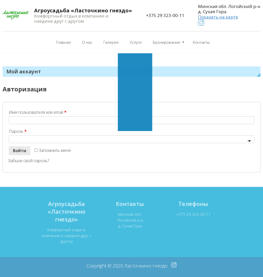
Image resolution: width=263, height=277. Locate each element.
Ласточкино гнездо (145, 266)
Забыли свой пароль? (28, 160)
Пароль (18, 131)
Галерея (111, 42)
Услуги (136, 42)
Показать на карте (218, 17)
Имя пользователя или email (38, 112)
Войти (19, 150)
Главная (63, 42)
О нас (87, 42)
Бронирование (166, 42)
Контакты (201, 42)
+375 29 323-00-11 (165, 15)
